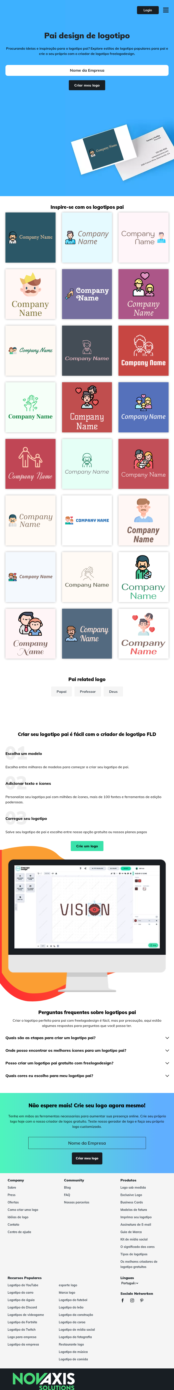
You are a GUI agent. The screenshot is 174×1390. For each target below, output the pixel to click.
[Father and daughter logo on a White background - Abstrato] (143, 634)
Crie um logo (87, 846)
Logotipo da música (73, 1352)
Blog (67, 1187)
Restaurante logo (71, 1344)
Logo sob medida (133, 1187)
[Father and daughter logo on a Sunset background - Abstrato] (87, 407)
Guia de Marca (131, 1232)
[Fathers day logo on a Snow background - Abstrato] (30, 294)
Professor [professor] (88, 691)
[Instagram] (134, 1301)
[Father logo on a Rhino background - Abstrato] (87, 351)
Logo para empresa (22, 1337)
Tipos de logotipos (133, 1254)
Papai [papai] (61, 691)
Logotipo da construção (76, 1315)
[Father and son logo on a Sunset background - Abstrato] (30, 464)
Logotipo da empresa (23, 1344)
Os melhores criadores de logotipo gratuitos (138, 1264)
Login (148, 10)
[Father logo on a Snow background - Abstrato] (143, 520)
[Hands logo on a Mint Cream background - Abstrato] (30, 407)
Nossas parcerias (76, 1202)
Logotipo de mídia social (77, 1330)
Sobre (12, 1187)
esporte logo (68, 1285)
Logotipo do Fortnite (22, 1322)
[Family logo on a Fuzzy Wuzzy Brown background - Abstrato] (143, 464)
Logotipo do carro (20, 1293)
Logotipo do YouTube (23, 1285)
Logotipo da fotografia (75, 1337)
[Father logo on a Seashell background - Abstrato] (30, 520)
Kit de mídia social (134, 1239)
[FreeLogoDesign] (38, 10)
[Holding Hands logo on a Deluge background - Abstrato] (87, 294)
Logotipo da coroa (72, 1322)
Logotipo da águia (21, 1300)
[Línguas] (129, 1283)
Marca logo (67, 1293)
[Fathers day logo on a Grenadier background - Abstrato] (143, 351)
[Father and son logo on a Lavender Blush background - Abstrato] (30, 634)
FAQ (67, 1195)
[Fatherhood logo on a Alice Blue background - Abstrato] (30, 577)
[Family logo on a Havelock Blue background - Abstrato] (143, 407)
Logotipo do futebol (73, 1300)
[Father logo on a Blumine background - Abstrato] (30, 237)
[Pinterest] (144, 1301)
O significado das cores (137, 1247)
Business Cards (131, 1202)
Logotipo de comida (73, 1359)
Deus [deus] (113, 691)
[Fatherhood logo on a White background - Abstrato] (87, 520)
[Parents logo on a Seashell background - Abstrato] (30, 351)
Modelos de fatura (133, 1210)
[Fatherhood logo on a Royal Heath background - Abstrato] (143, 294)
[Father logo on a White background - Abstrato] (143, 577)
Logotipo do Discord (22, 1307)
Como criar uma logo (23, 1210)
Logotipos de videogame (26, 1315)
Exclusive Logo (131, 1195)
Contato (13, 1225)
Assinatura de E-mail (135, 1225)
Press (11, 1195)
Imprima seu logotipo (136, 1217)
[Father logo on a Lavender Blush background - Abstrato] (143, 237)
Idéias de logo (18, 1217)
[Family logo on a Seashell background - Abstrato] (87, 577)
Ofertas (13, 1202)
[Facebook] (124, 1301)
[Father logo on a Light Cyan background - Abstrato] (87, 237)
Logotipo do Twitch (21, 1330)
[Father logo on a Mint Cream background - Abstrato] (87, 464)
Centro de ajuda (19, 1232)
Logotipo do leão (71, 1307)
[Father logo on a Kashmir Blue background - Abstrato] (87, 634)
